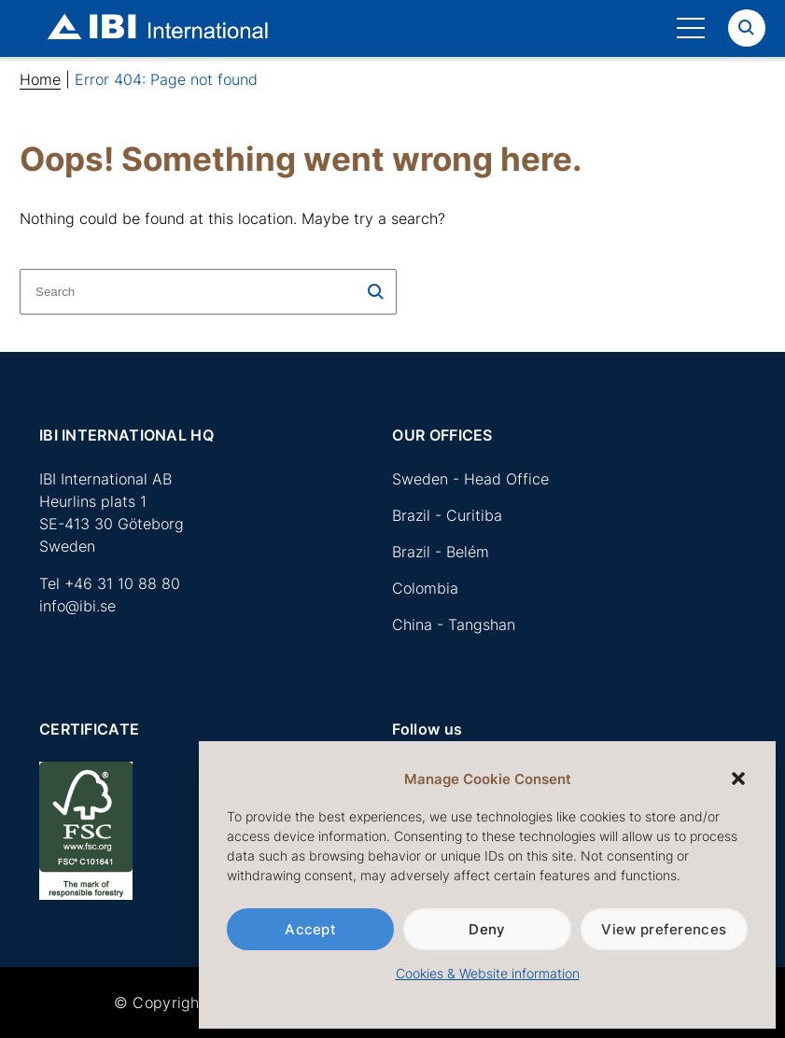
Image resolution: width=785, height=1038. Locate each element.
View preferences (663, 929)
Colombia (425, 588)
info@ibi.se (77, 605)
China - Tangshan (453, 624)
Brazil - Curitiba (447, 515)
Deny (487, 929)
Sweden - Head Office (470, 479)
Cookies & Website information (488, 973)
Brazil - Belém (440, 551)
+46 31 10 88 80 (122, 583)
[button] (738, 778)
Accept (310, 929)
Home (40, 79)
